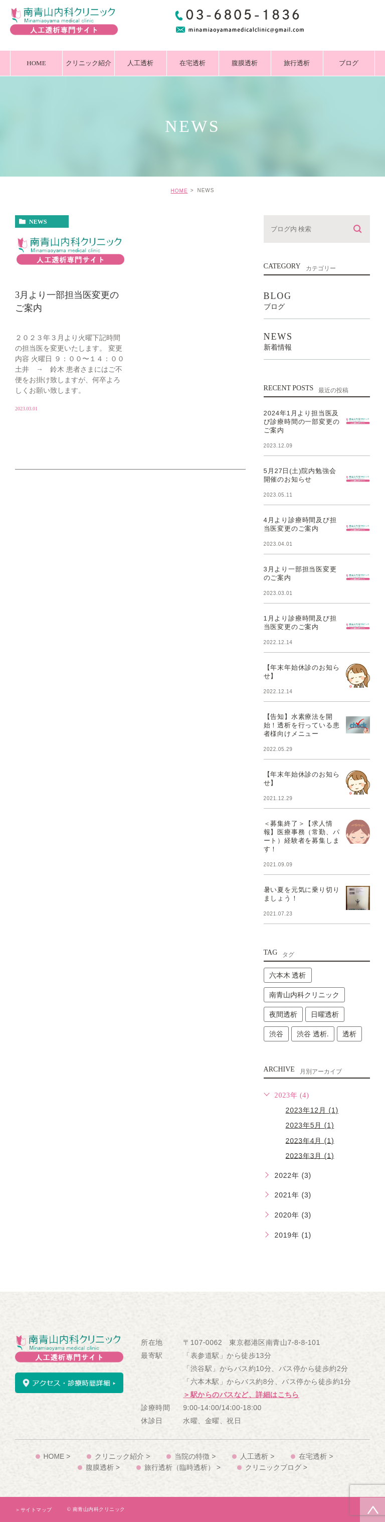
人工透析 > (258, 1456)
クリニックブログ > (276, 1467)
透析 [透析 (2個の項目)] (349, 1034)
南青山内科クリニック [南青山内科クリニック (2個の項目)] (304, 995)
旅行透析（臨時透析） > (182, 1467)
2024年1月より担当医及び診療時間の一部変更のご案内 (302, 421)
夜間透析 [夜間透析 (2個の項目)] (283, 1014)
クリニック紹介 (88, 63)
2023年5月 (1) (310, 1125)
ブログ (348, 63)
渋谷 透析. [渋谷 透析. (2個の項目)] (313, 1034)
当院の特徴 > (195, 1456)
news (38, 221)
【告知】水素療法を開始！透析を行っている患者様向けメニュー (302, 725)
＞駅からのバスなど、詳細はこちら (241, 1395)
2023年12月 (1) (312, 1110)
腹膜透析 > (103, 1467)
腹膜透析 (245, 63)
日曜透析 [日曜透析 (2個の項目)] (325, 1014)
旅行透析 (297, 63)
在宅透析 (192, 63)
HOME (36, 63)
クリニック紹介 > (122, 1456)
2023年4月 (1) (310, 1140)
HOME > (56, 1456)
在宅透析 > (316, 1456)
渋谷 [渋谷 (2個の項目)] (276, 1034)
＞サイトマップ (33, 1509)
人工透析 (140, 63)
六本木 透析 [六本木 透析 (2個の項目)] (287, 975)
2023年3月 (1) (310, 1155)
